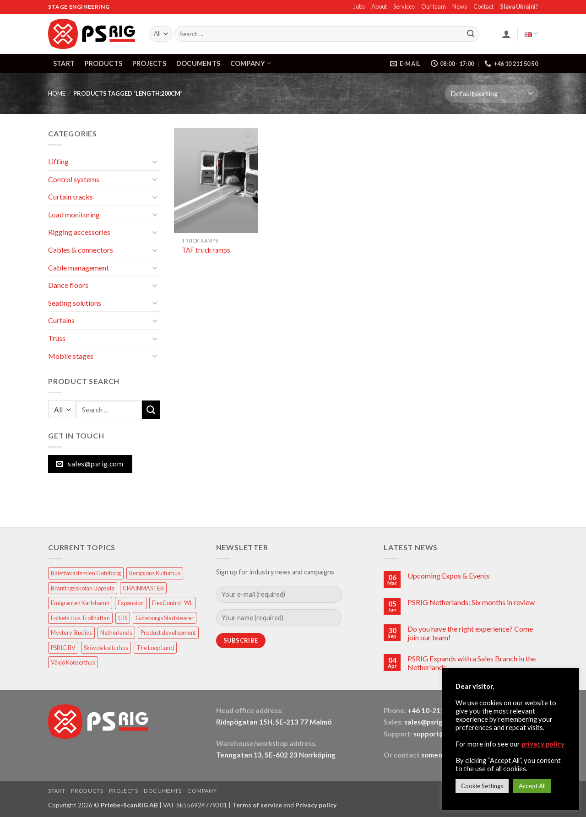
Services (404, 6)
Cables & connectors (80, 249)
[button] (506, 34)
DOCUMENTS (198, 63)
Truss (56, 338)
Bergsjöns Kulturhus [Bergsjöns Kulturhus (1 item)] (154, 573)
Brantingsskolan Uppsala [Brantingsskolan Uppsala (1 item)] (82, 588)
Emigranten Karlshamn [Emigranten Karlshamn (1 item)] (80, 602)
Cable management (78, 267)
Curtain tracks (70, 196)
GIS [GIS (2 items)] (122, 618)
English (531, 33)
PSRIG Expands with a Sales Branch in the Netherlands (471, 662)
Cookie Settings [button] (482, 786)
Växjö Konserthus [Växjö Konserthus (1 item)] (73, 662)
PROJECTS (149, 63)
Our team (433, 6)
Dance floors (68, 285)
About (379, 6)
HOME (56, 93)
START (64, 63)
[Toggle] (154, 161)
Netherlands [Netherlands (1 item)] (116, 632)
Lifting (58, 161)
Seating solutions (74, 302)
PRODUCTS (103, 63)
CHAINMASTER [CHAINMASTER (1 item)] (143, 588)
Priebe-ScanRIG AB (129, 805)
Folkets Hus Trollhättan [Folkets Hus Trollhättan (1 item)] (80, 618)
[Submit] (470, 34)
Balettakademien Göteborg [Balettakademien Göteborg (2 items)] (86, 573)
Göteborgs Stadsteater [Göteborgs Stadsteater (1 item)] (165, 618)
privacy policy (542, 744)
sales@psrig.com (430, 722)
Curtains (61, 320)
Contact (483, 6)
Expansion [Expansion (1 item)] (131, 602)
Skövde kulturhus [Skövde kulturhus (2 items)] (106, 647)
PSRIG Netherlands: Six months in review (471, 602)
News (459, 6)
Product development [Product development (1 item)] (168, 632)
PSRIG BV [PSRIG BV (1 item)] (63, 647)
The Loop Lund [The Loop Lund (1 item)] (155, 647)
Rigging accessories (79, 231)
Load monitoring (74, 214)
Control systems (73, 179)
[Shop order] (491, 94)
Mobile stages (70, 356)
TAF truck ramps (206, 250)
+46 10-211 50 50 (436, 710)
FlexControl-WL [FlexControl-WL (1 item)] (172, 602)
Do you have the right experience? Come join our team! (470, 633)
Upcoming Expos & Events (448, 575)
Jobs (359, 6)
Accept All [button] (532, 786)
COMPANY (250, 63)
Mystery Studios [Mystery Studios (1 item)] (71, 632)
